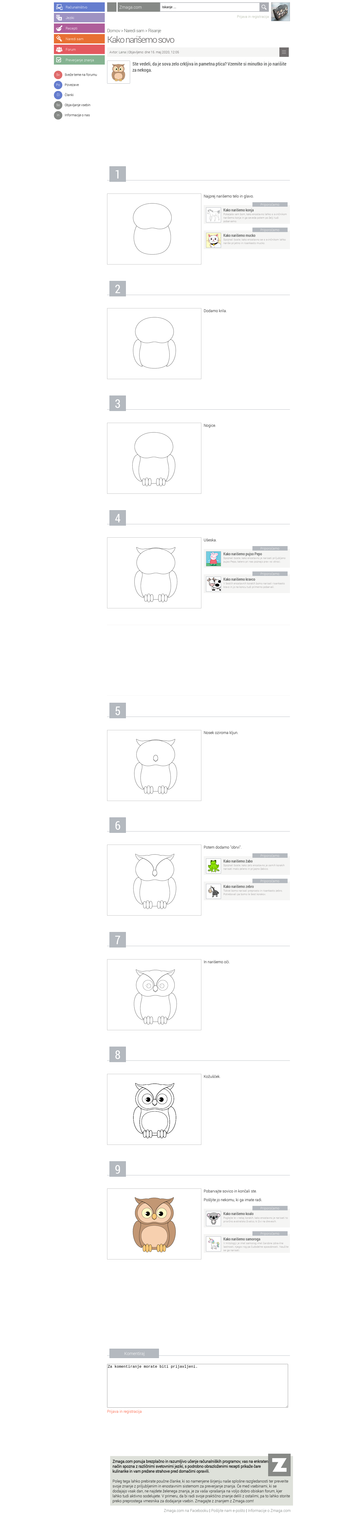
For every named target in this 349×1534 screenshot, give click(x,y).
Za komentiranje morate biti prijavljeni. (200, 1390)
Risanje (157, 30)
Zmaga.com (133, 7)
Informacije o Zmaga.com (269, 1519)
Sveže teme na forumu (81, 74)
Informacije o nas (77, 115)
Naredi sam (137, 30)
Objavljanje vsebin (77, 105)
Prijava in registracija (256, 16)
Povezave (72, 84)
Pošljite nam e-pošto (228, 1519)
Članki (69, 95)
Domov (116, 30)
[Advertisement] (201, 126)
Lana (125, 52)
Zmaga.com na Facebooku (186, 1519)
